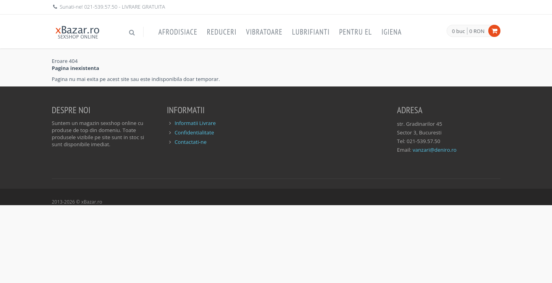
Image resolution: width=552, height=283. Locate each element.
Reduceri (222, 32)
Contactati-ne (191, 141)
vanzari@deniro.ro (434, 149)
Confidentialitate (194, 132)
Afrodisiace (178, 32)
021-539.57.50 (101, 6)
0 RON (477, 31)
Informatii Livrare (195, 123)
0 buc (458, 31)
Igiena (391, 32)
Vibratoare (264, 32)
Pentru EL (355, 32)
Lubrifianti (311, 32)
